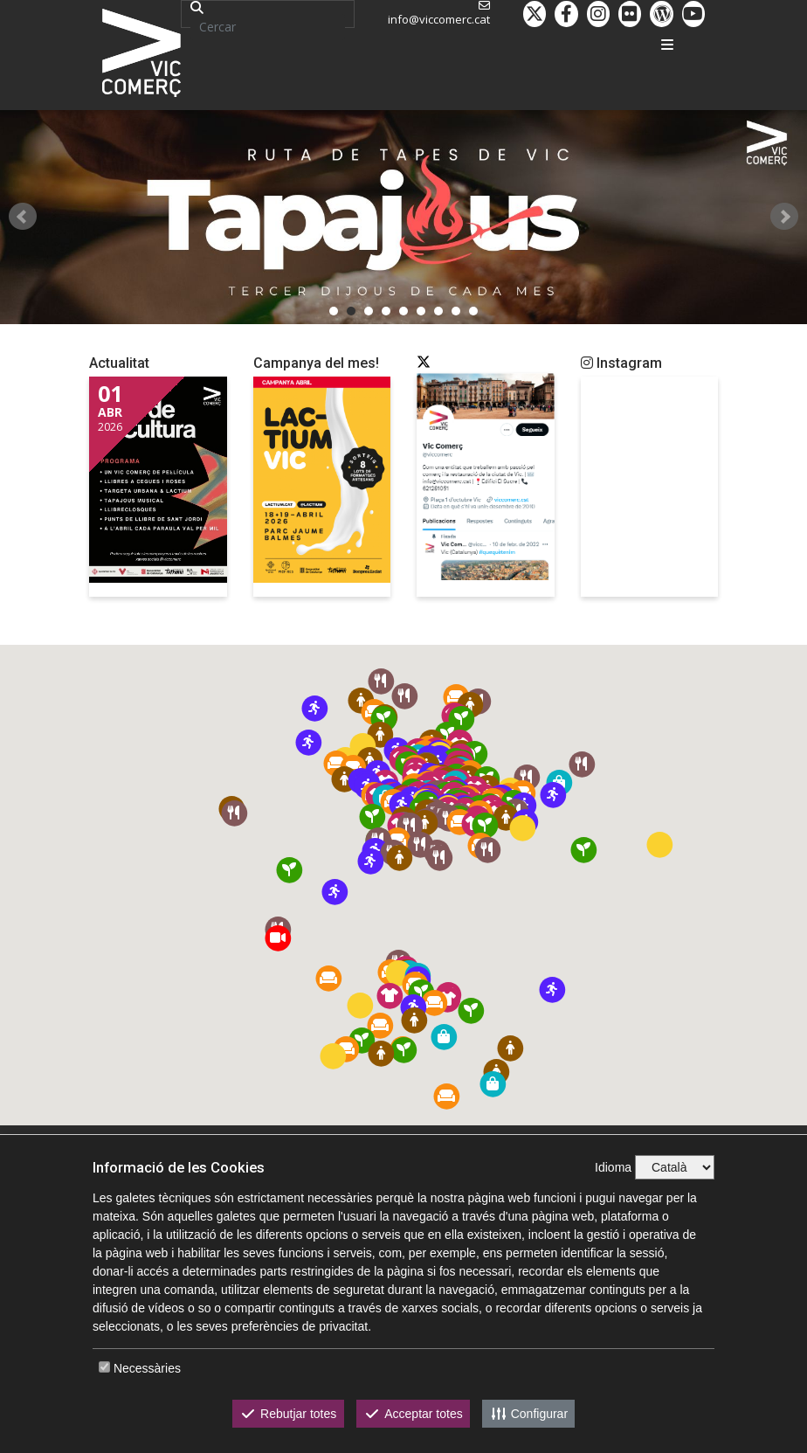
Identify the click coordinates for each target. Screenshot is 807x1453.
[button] (485, 825)
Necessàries (147, 1368)
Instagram (621, 363)
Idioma (613, 1167)
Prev (23, 217)
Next (784, 217)
